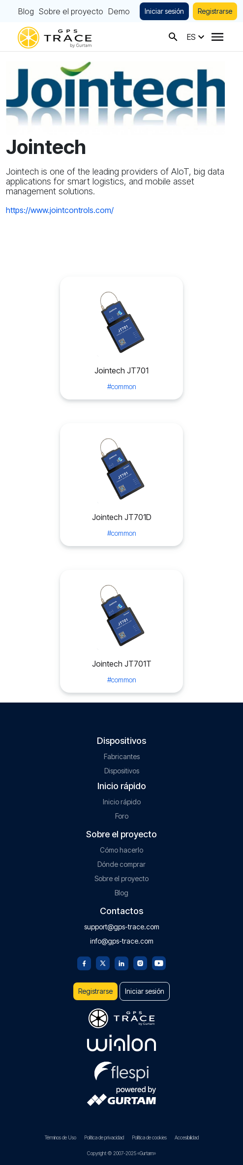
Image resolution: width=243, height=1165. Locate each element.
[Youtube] (159, 962)
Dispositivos (121, 770)
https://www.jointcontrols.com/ (60, 210)
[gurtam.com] (121, 1043)
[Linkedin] (121, 962)
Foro (121, 816)
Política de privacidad (104, 1137)
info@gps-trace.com (121, 941)
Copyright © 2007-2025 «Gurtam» (121, 1153)
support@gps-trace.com (121, 926)
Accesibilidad (187, 1137)
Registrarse (215, 11)
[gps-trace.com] (54, 36)
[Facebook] (84, 962)
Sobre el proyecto (71, 11)
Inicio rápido (122, 801)
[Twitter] (103, 962)
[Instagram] (140, 962)
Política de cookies (149, 1137)
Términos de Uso (60, 1137)
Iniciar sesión (164, 11)
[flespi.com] (121, 1069)
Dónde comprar (121, 864)
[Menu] (217, 37)
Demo (119, 11)
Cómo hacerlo (121, 850)
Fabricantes (122, 756)
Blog (26, 11)
